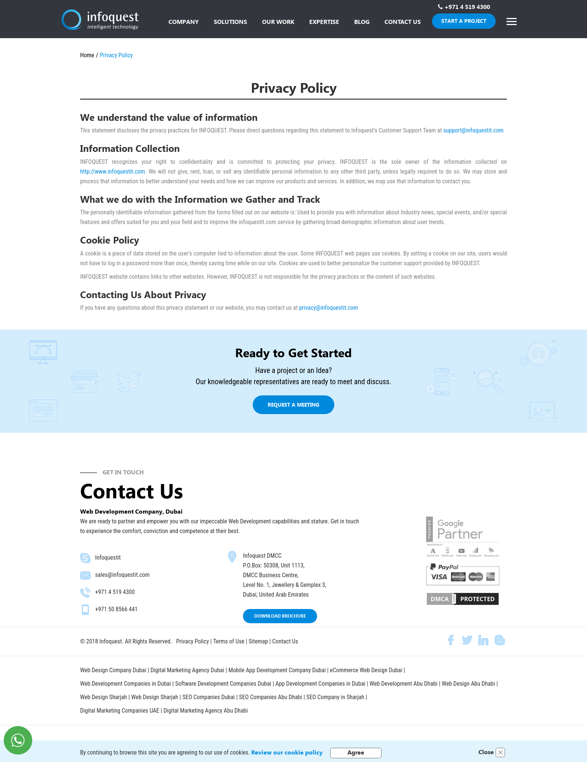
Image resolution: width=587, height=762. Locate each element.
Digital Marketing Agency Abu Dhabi (206, 709)
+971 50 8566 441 (116, 609)
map (232, 557)
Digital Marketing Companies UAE (120, 709)
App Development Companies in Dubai (321, 682)
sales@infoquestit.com (122, 574)
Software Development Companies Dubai (224, 682)
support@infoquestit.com (473, 130)
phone (85, 592)
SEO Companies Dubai (208, 696)
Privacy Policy (192, 641)
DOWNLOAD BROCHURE (280, 616)
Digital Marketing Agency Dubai (187, 669)
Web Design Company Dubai (113, 669)
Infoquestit (108, 557)
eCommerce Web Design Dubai (367, 669)
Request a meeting (293, 404)
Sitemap (258, 641)
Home (87, 55)
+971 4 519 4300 (467, 6)
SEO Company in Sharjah (336, 696)
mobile (85, 610)
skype (85, 558)
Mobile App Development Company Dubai (277, 669)
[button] (230, 22)
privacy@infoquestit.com (328, 307)
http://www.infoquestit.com (112, 171)
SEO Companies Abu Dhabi (270, 696)
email (85, 575)
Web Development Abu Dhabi (404, 682)
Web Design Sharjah (103, 696)
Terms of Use (228, 641)
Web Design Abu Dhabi (469, 682)
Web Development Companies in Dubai (125, 682)
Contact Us (285, 641)
